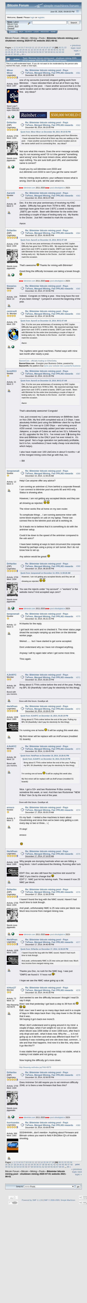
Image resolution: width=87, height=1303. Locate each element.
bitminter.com (29, 188)
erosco (10, 807)
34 (37, 50)
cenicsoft (12, 311)
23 (6, 50)
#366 (78, 314)
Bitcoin (24, 38)
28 (20, 50)
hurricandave (14, 1122)
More (53, 32)
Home (13, 32)
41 (57, 50)
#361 (78, 73)
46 (12, 52)
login (32, 17)
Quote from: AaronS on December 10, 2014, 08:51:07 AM (44, 240)
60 (51, 52)
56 (40, 52)
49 (20, 52)
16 (47, 47)
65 (6, 54)
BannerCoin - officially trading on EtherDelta (37, 361)
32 (32, 50)
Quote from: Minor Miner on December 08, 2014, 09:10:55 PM (46, 132)
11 (33, 47)
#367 (78, 374)
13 (39, 47)
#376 (78, 892)
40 (54, 50)
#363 (78, 196)
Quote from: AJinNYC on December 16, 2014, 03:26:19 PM (44, 716)
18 (53, 47)
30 (26, 50)
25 (12, 50)
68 (15, 54)
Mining (33, 38)
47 (15, 52)
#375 (78, 854)
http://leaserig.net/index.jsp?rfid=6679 (35, 1067)
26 (15, 50)
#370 (78, 616)
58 (46, 52)
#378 (78, 990)
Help (21, 32)
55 (37, 52)
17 (50, 47)
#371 (78, 677)
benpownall (13, 471)
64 (63, 52)
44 (6, 52)
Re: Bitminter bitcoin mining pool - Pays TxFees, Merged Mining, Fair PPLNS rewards (49, 71)
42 (60, 50)
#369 (78, 566)
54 (35, 52)
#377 (78, 942)
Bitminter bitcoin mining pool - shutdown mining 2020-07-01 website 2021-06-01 (42, 39)
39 (51, 50)
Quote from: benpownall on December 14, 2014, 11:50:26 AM (45, 573)
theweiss (11, 286)
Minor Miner (10, 71)
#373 (78, 749)
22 (65, 47)
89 (23, 54)
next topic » (77, 49)
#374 (78, 810)
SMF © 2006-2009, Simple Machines (59, 1200)
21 (62, 47)
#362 (78, 125)
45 (9, 52)
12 (36, 47)
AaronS (11, 193)
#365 (78, 289)
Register (45, 32)
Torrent (11, 28)
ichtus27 (11, 987)
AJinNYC (12, 674)
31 (29, 50)
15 (44, 47)
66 (9, 54)
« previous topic (75, 46)
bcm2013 (12, 371)
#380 (78, 1125)
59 (49, 52)
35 (40, 50)
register (41, 17)
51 (26, 52)
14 (41, 47)
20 (59, 47)
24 (9, 50)
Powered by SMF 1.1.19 (32, 1200)
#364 (78, 233)
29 (23, 50)
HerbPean (12, 706)
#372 (78, 709)
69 (18, 54)
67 (12, 54)
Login (36, 32)
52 (29, 52)
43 (63, 50)
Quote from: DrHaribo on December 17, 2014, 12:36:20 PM (44, 949)
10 (30, 47)
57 (43, 52)
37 (46, 50)
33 (35, 50)
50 (23, 52)
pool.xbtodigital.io (57, 188)
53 (32, 52)
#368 (78, 474)
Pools (42, 38)
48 (18, 52)
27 (18, 50)
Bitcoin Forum (12, 38)
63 (60, 52)
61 (54, 52)
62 (57, 52)
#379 (78, 1075)
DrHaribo (12, 122)
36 (43, 50)
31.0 (16, 26)
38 (49, 50)
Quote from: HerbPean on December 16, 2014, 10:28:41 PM (45, 756)
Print (77, 54)
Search (28, 32)
